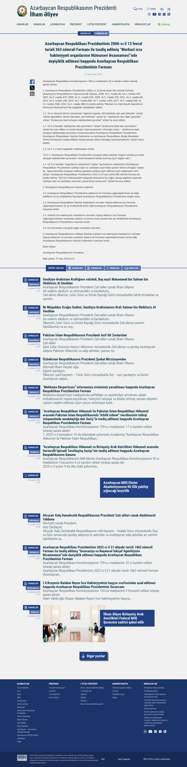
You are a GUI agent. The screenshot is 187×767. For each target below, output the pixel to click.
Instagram (149, 14)
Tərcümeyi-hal (54, 694)
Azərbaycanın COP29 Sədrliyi (27, 735)
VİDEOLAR (114, 268)
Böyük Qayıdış (22, 719)
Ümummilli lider (23, 688)
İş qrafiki (52, 691)
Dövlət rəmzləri (22, 704)
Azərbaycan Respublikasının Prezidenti (73, 8)
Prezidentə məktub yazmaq (154, 688)
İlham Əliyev (44, 14)
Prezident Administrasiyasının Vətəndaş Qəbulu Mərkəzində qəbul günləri (155, 702)
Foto (140, 8)
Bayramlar (21, 707)
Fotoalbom (21, 738)
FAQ (103, 759)
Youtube (154, 14)
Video (153, 8)
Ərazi (19, 694)
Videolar (84, 701)
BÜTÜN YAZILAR (56, 268)
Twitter (164, 14)
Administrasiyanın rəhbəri (121, 688)
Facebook (159, 14)
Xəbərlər (84, 694)
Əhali (19, 697)
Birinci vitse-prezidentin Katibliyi (92, 688)
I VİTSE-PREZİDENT (96, 24)
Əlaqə (114, 697)
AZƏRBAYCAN (57, 24)
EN (169, 8)
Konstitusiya (21, 701)
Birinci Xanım (54, 697)
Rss (169, 14)
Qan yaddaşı (21, 723)
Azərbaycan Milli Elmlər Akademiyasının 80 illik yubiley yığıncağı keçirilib (125, 487)
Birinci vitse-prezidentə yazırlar (92, 704)
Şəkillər (83, 697)
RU (162, 8)
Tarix (19, 691)
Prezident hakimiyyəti (57, 688)
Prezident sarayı (118, 694)
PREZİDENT (76, 24)
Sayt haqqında (124, 759)
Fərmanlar (101, 33)
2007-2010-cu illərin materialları (156, 759)
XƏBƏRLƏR (22, 24)
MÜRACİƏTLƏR (143, 24)
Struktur (115, 691)
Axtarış (165, 24)
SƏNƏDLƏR (39, 24)
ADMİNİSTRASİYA (121, 24)
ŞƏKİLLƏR (133, 268)
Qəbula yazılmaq (150, 708)
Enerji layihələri (22, 726)
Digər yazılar (96, 656)
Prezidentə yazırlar (151, 691)
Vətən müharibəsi (23, 716)
